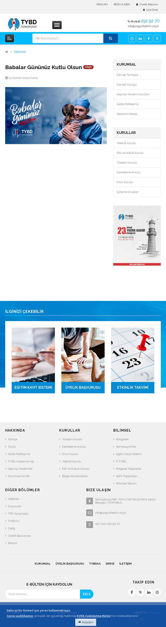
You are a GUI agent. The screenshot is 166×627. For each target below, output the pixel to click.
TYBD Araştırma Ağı (21, 461)
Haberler (20, 51)
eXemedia (154, 612)
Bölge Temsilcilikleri (75, 476)
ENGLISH (102, 4)
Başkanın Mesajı (127, 113)
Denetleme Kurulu (129, 172)
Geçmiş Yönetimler (20, 468)
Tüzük (12, 446)
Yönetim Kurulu (127, 162)
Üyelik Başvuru (149, 4)
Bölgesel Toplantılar (129, 468)
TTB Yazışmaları (18, 513)
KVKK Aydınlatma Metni (20, 618)
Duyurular (14, 506)
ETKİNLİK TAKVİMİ (132, 387)
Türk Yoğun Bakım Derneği (38, 612)
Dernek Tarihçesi (127, 74)
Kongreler (122, 439)
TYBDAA (13, 521)
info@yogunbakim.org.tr (143, 26)
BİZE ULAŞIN (122, 4)
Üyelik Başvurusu (19, 535)
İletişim (12, 543)
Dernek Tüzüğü (127, 84)
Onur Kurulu (125, 182)
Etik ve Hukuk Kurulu (130, 152)
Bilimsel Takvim (126, 483)
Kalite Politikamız (128, 104)
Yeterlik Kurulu (126, 143)
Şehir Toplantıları (127, 476)
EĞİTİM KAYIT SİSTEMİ (33, 387)
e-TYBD (121, 461)
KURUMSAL (43, 563)
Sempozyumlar (126, 446)
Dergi (11, 528)
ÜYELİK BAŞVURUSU (83, 387)
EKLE (87, 594)
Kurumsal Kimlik (19, 476)
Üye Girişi (152, 9)
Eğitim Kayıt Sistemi (129, 454)
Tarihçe (12, 439)
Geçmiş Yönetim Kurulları (133, 94)
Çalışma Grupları (128, 191)
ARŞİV (88, 67)
